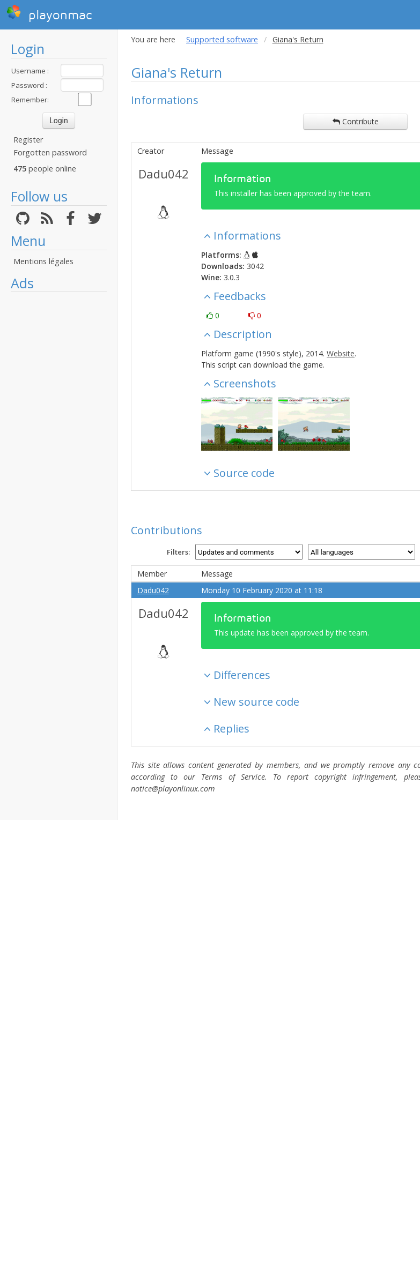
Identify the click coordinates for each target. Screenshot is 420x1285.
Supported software (222, 39)
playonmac (49, 13)
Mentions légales (43, 261)
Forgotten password (50, 152)
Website (341, 353)
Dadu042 (163, 174)
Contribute (356, 121)
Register (28, 140)
